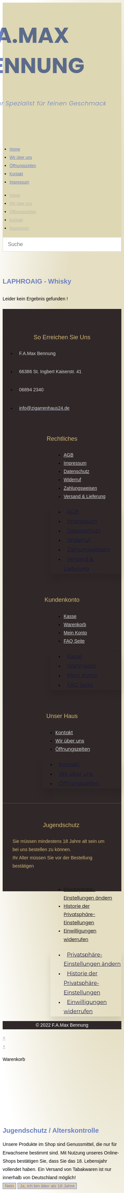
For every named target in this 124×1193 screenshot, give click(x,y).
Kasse (70, 616)
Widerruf (72, 479)
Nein (9, 1185)
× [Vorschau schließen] (4, 1037)
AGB (69, 455)
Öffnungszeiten (23, 165)
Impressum (19, 182)
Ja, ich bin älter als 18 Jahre (47, 1185)
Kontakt (16, 174)
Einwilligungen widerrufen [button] (85, 1007)
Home (15, 149)
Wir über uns (21, 157)
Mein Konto (75, 632)
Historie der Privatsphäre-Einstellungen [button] (79, 914)
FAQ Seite (74, 641)
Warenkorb (75, 624)
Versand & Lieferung (85, 496)
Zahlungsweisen (80, 488)
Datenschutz (76, 471)
